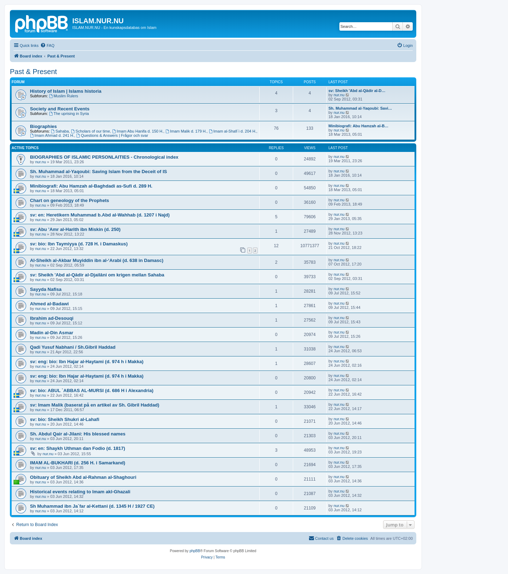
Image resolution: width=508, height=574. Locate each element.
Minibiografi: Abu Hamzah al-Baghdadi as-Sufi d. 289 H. (91, 186)
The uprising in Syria (69, 113)
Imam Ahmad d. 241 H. (52, 135)
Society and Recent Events (60, 108)
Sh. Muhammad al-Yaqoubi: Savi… (360, 108)
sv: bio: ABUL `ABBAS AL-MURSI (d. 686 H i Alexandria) (91, 390)
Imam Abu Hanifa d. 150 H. (137, 131)
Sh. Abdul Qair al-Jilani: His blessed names (78, 433)
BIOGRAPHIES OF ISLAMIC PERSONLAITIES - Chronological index (104, 157)
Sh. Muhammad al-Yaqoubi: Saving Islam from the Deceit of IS (98, 171)
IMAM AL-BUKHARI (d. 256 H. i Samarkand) (77, 462)
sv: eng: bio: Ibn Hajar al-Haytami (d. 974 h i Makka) (87, 361)
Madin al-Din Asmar (51, 332)
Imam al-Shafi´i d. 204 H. (232, 131)
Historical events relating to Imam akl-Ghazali (80, 491)
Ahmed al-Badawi (49, 303)
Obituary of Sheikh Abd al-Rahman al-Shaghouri (83, 477)
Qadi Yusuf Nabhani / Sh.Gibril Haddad (72, 347)
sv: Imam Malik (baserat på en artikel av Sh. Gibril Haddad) (94, 405)
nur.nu (339, 95)
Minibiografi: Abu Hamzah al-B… (358, 126)
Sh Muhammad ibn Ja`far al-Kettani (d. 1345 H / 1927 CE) (92, 506)
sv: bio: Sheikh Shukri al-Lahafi (64, 419)
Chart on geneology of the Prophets (69, 200)
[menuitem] (47, 45)
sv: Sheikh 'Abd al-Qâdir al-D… (357, 90)
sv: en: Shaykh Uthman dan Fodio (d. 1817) (77, 448)
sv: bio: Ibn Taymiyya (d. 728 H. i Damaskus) (79, 243)
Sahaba (60, 131)
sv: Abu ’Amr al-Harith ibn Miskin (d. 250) (75, 229)
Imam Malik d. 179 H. (186, 131)
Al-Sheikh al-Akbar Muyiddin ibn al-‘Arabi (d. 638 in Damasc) (96, 260)
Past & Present (33, 71)
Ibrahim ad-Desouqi (51, 318)
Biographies (43, 126)
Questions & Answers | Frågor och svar (112, 135)
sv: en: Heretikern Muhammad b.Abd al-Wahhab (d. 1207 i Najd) (100, 215)
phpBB (194, 551)
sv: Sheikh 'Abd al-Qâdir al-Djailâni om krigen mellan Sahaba (97, 274)
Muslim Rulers (63, 96)
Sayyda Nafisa (45, 289)
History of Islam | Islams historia (65, 91)
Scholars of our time (90, 131)
